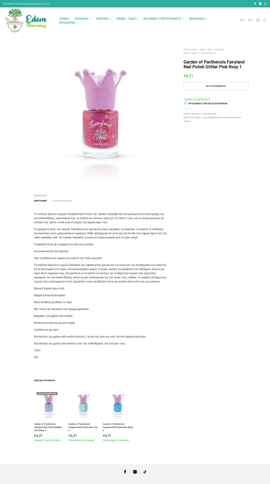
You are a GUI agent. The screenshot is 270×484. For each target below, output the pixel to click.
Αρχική (64, 18)
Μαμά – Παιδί (126, 18)
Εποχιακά (81, 18)
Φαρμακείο (197, 18)
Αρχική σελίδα (190, 50)
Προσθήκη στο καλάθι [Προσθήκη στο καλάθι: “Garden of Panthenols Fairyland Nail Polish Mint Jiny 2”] (81, 439)
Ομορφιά (102, 18)
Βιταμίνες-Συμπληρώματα (162, 18)
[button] (242, 20)
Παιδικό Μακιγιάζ (209, 53)
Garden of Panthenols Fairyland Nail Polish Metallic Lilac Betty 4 (48, 427)
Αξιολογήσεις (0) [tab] (62, 200)
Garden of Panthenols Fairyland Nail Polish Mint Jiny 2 (83, 426)
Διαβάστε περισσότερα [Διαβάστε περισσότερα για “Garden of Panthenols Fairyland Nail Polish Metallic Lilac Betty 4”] (47, 440)
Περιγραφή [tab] (40, 200)
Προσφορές (67, 22)
